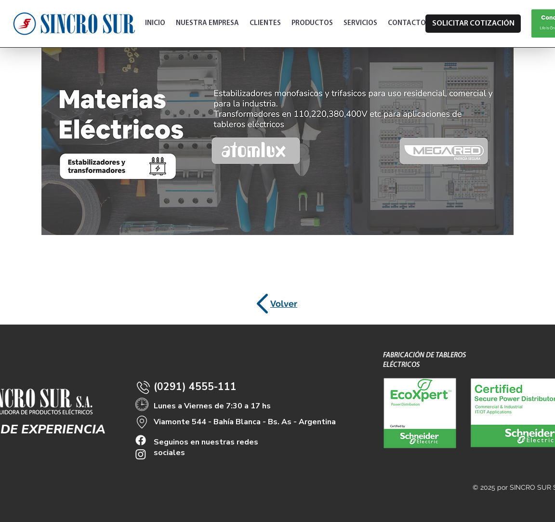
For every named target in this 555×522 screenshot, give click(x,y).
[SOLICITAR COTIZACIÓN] (473, 23)
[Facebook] (140, 440)
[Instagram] (140, 454)
